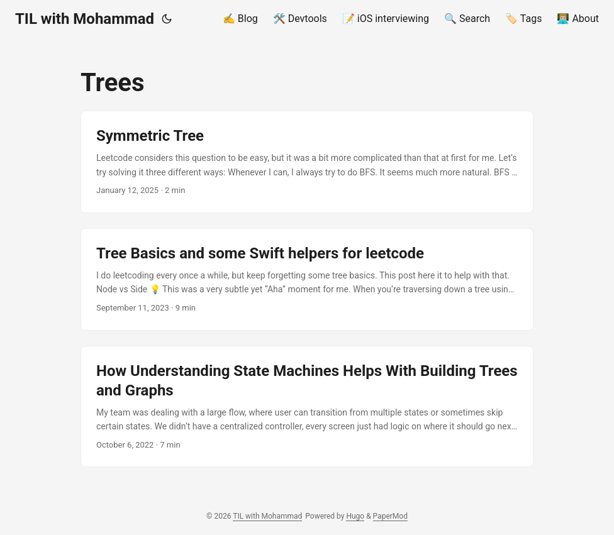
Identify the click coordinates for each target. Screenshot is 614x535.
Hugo (355, 516)
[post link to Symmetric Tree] (307, 161)
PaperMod (390, 516)
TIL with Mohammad (84, 19)
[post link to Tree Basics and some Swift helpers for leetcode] (307, 279)
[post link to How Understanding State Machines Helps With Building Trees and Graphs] (307, 406)
